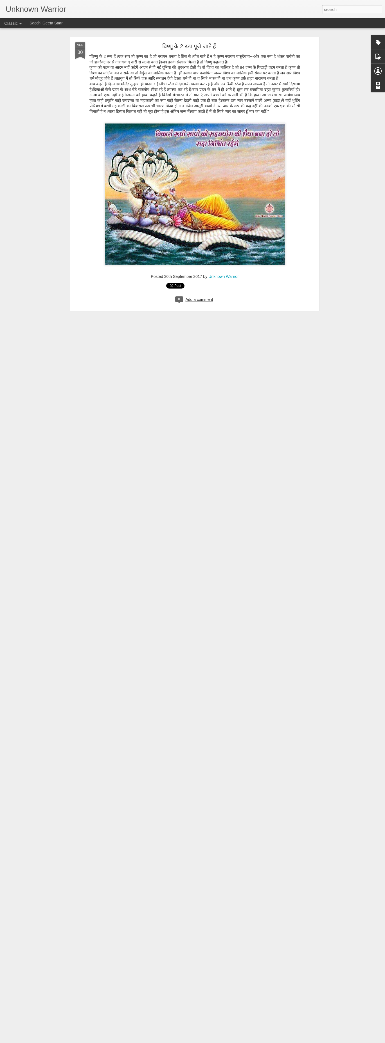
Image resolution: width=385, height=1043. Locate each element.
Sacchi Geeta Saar (46, 23)
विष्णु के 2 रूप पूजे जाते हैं (189, 45)
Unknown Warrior (223, 275)
